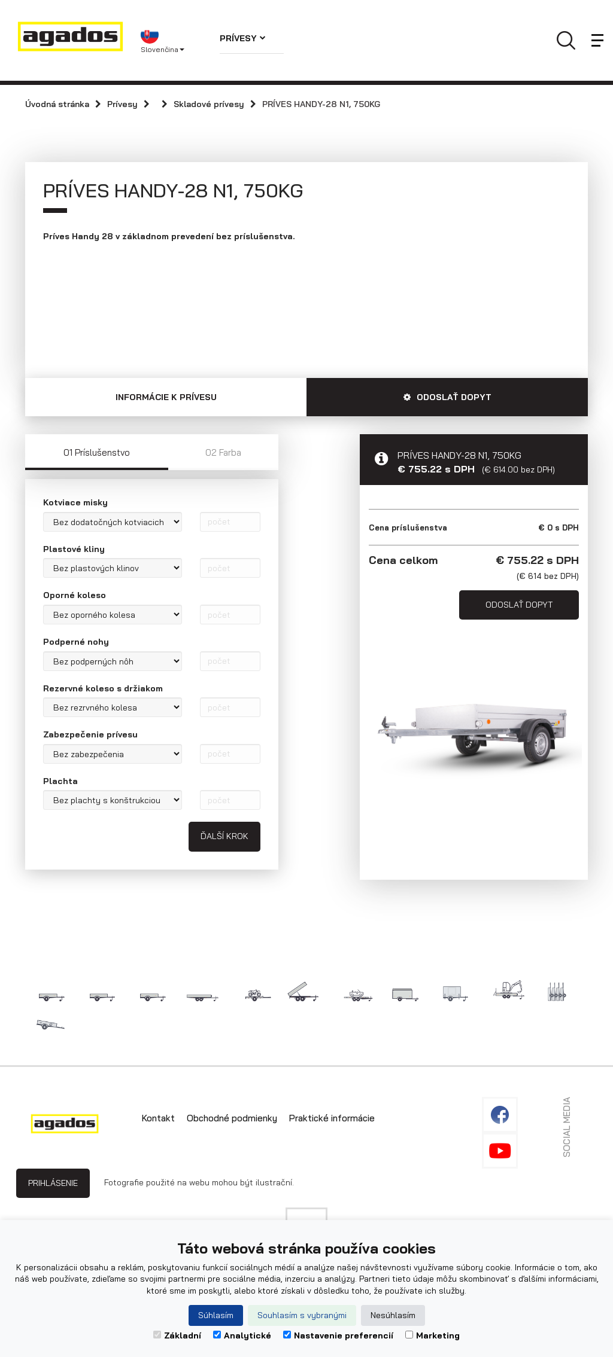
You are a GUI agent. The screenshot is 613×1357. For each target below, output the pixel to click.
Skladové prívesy (209, 104)
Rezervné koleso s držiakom (103, 686)
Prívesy (243, 38)
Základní (177, 1335)
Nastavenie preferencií (338, 1335)
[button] (171, 41)
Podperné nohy (76, 639)
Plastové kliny (74, 546)
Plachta (60, 778)
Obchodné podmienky (232, 1115)
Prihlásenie (53, 1180)
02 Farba (223, 450)
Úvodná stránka (57, 104)
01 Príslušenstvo (96, 450)
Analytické (242, 1335)
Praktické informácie (332, 1115)
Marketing (432, 1335)
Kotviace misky (75, 500)
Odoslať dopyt (519, 602)
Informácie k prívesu (166, 395)
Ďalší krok (224, 834)
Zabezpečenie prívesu (90, 732)
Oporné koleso (74, 593)
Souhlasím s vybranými (302, 1315)
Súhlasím (215, 1315)
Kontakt (158, 1115)
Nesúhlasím (393, 1315)
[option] (474, 728)
